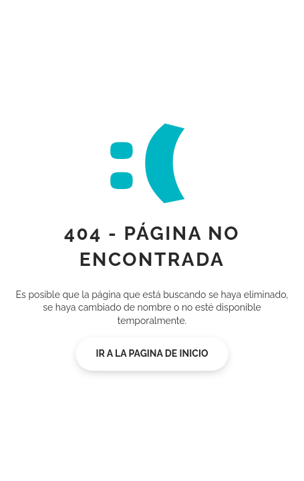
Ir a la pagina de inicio (152, 353)
